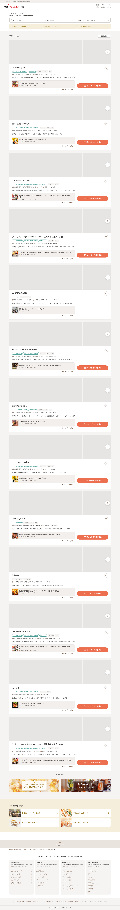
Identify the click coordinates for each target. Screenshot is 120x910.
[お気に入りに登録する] (106, 68)
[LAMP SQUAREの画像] (60, 503)
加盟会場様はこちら (61, 902)
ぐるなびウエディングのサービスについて (85, 902)
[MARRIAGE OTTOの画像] (60, 277)
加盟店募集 (70, 902)
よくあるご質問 (102, 902)
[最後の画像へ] (107, 52)
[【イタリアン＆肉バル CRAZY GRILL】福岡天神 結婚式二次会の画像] (60, 221)
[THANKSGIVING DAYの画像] (60, 165)
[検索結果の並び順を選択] (104, 36)
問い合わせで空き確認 (92, 142)
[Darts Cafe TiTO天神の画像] (60, 108)
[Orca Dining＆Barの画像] (60, 52)
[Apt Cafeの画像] (60, 559)
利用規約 (22, 902)
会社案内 (16, 902)
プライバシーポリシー (38, 902)
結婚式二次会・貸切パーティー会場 (41, 849)
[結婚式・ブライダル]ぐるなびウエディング (20, 849)
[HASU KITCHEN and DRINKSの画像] (60, 334)
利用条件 (28, 902)
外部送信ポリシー (49, 902)
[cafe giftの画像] (60, 672)
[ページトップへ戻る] (60, 844)
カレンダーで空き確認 (92, 86)
